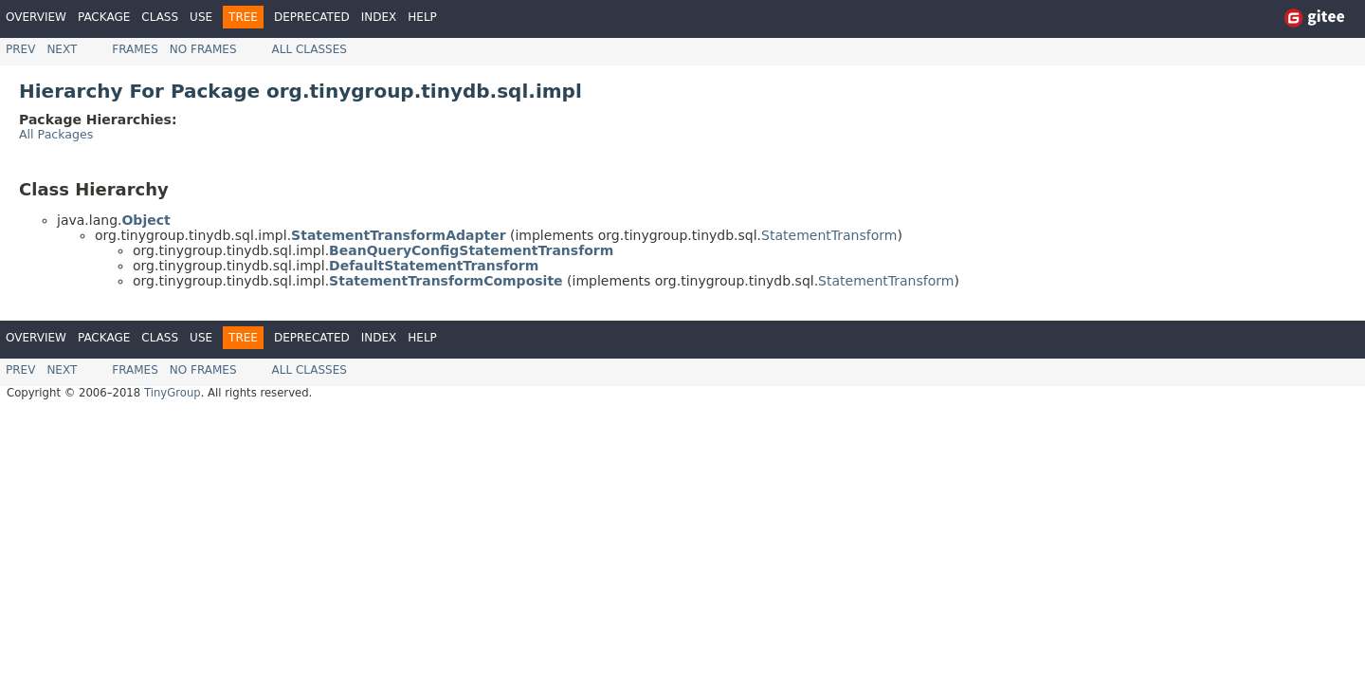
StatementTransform (829, 235)
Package (104, 17)
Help (422, 17)
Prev (20, 49)
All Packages (56, 134)
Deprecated (312, 17)
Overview (36, 17)
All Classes (309, 49)
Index (379, 17)
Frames (135, 49)
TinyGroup (172, 392)
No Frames (203, 49)
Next (61, 49)
